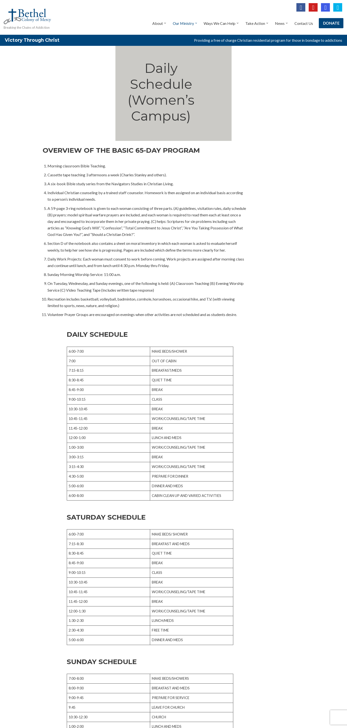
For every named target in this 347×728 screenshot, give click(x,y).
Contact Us (303, 23)
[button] (164, 23)
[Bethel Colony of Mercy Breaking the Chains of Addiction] (28, 17)
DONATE (331, 23)
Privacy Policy (56, 710)
